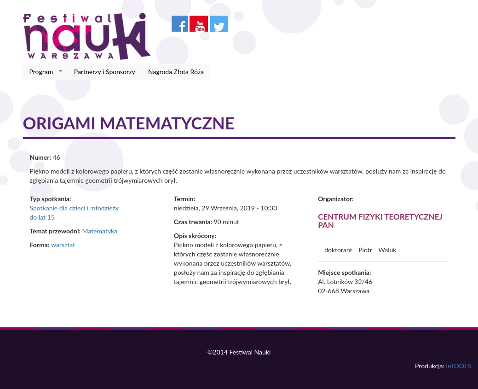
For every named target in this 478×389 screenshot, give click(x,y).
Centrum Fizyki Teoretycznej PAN (380, 221)
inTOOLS (458, 366)
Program (43, 72)
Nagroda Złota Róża (176, 71)
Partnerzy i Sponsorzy (104, 71)
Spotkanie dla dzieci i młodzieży (74, 208)
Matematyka (99, 231)
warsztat (63, 245)
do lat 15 (42, 217)
